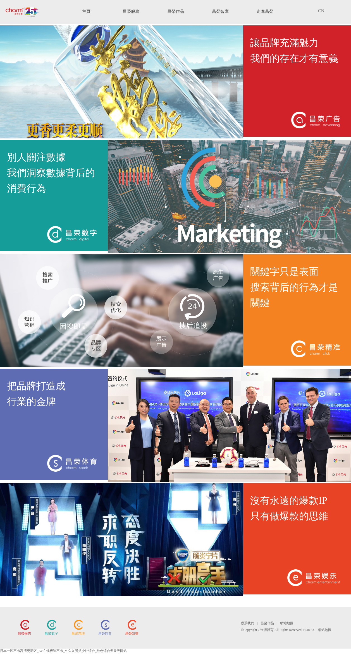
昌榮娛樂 (132, 633)
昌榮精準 (78, 633)
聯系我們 (247, 623)
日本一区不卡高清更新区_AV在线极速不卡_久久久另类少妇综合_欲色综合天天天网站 (63, 651)
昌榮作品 (267, 623)
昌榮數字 (51, 633)
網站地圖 (286, 623)
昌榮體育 (105, 633)
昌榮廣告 (24, 633)
